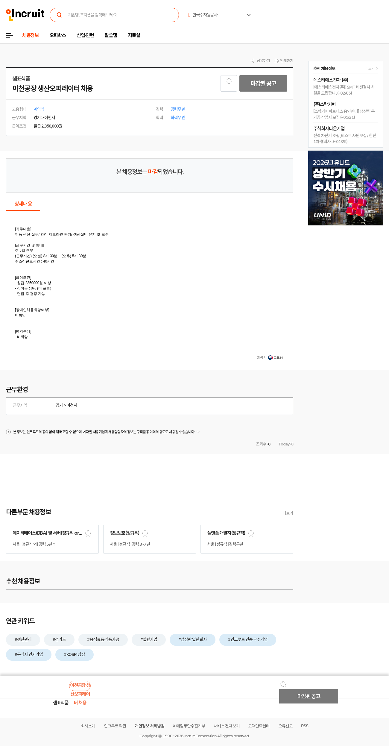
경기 (59, 405)
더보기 (287, 513)
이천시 (71, 405)
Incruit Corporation (200, 736)
